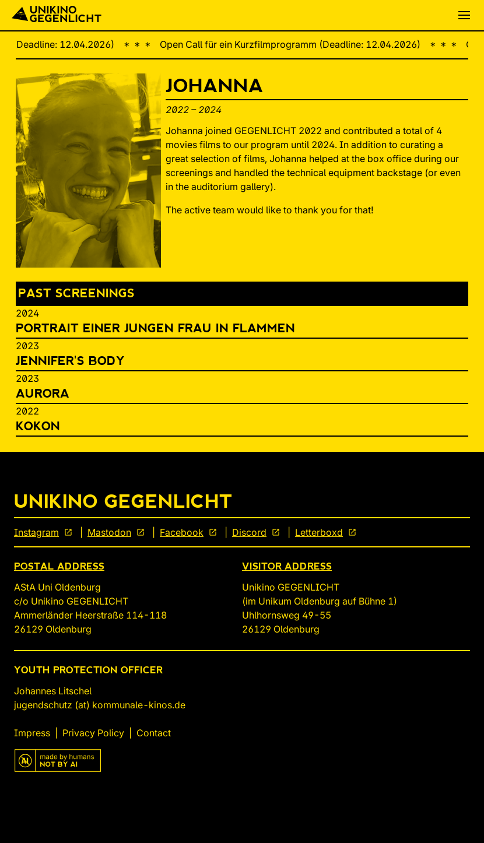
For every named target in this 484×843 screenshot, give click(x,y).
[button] (464, 15)
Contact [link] (153, 733)
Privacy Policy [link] (93, 733)
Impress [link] (32, 733)
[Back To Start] (56, 15)
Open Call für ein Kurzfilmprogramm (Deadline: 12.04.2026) (296, 44)
